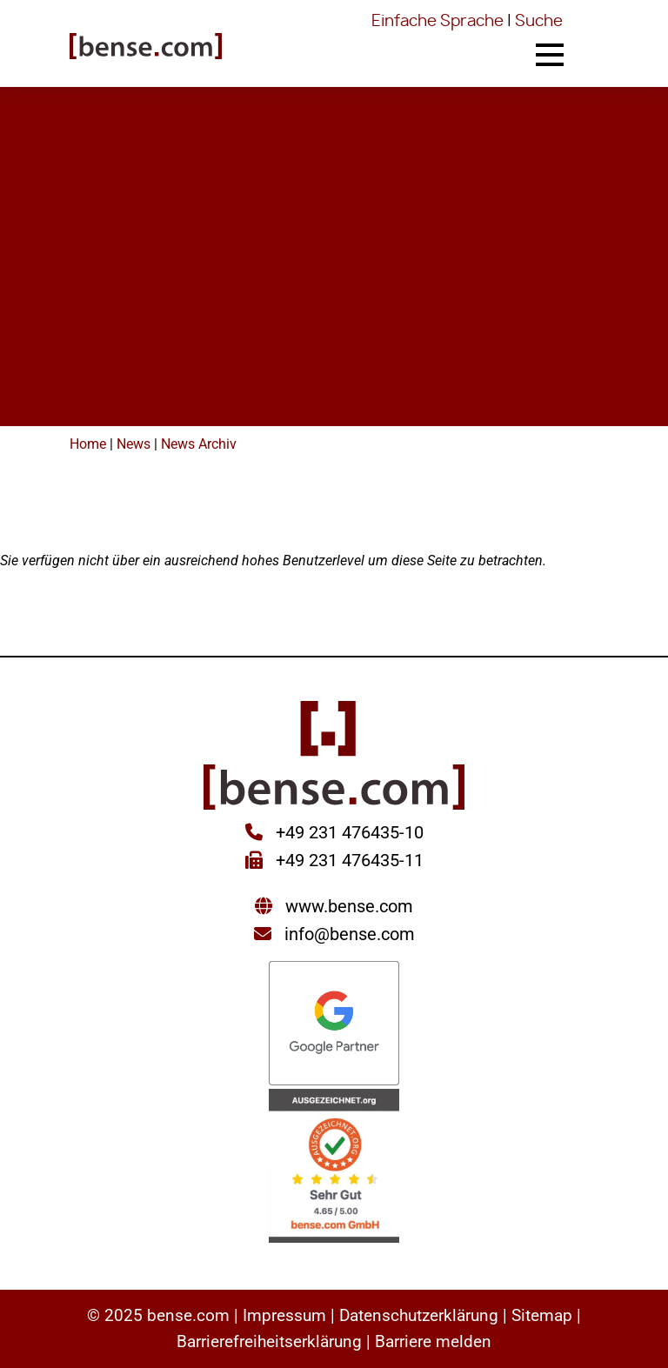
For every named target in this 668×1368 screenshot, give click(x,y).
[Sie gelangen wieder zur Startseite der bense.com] (146, 48)
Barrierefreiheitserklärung (269, 1341)
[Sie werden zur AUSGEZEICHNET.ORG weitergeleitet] (334, 1167)
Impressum (284, 1315)
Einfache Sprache (437, 22)
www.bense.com (349, 906)
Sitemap (541, 1315)
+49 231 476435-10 (347, 832)
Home (88, 444)
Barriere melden (433, 1341)
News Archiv (199, 444)
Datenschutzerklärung (418, 1315)
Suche (539, 22)
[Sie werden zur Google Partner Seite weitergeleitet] (334, 1025)
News (133, 444)
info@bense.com (349, 934)
